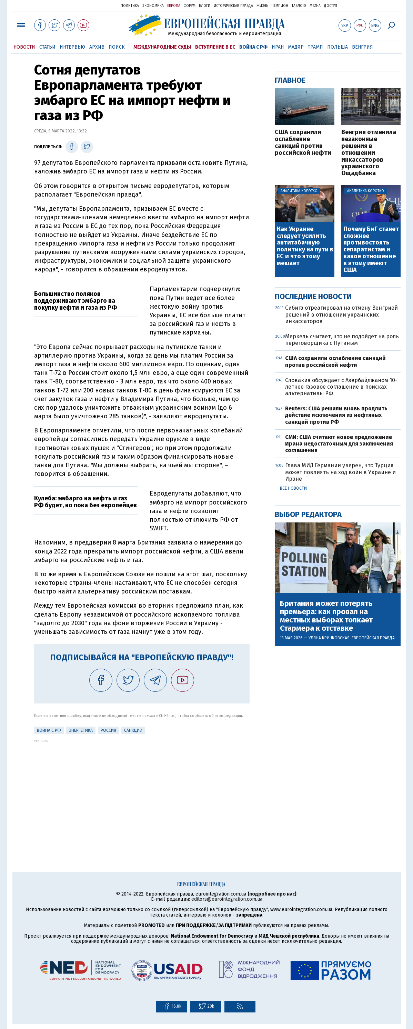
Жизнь (262, 6)
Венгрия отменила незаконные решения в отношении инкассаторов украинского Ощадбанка (368, 153)
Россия (108, 730)
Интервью (72, 47)
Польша (337, 47)
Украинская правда (95, 5)
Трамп (315, 47)
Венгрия (362, 47)
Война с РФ (253, 47)
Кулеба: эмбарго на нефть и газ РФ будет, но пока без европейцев (85, 501)
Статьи (47, 47)
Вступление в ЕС (215, 47)
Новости (24, 47)
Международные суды (162, 47)
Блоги (204, 6)
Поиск (117, 47)
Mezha (315, 6)
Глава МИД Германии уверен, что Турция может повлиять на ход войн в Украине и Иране (340, 472)
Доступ (330, 6)
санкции (133, 730)
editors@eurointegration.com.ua (226, 899)
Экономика (153, 6)
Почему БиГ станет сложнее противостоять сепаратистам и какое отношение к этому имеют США (371, 250)
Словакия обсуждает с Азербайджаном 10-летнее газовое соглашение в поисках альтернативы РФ (341, 387)
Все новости (293, 488)
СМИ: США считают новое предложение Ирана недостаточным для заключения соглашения (339, 443)
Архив (96, 47)
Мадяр (296, 47)
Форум (189, 6)
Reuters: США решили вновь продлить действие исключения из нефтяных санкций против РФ (336, 415)
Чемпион (280, 6)
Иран (278, 47)
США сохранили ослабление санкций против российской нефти (303, 142)
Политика (130, 6)
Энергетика (81, 730)
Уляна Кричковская (329, 638)
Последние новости (313, 296)
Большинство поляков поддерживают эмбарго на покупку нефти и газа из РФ (75, 300)
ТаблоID (299, 6)
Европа (173, 6)
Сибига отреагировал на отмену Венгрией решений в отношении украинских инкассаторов (341, 314)
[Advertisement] (142, 790)
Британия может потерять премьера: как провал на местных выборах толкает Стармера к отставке (326, 616)
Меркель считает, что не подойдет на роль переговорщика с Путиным (342, 339)
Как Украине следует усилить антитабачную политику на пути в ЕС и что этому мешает (305, 246)
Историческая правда (233, 6)
